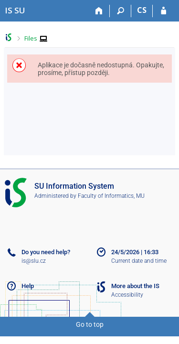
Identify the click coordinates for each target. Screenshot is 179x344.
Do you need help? (45, 252)
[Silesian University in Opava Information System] (15, 10)
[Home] (99, 11)
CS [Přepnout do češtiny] (142, 10)
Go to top (90, 324)
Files (30, 38)
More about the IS (135, 286)
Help (27, 286)
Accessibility (127, 294)
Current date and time (139, 261)
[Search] (120, 11)
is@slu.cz (33, 261)
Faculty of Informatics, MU (111, 196)
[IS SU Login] (163, 11)
